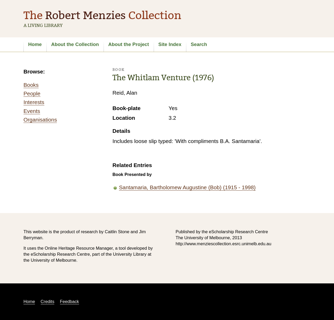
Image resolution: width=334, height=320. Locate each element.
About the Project (128, 44)
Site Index (169, 44)
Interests (33, 102)
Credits (48, 301)
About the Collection (75, 44)
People (31, 93)
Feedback (69, 301)
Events (31, 111)
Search (199, 44)
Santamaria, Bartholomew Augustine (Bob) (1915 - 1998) (187, 187)
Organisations (40, 120)
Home (35, 44)
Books (31, 85)
